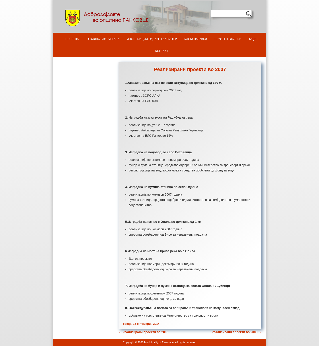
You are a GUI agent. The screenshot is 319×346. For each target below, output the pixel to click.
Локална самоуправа (102, 39)
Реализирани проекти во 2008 (236, 332)
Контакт (161, 51)
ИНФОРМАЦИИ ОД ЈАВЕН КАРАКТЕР (152, 39)
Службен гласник (228, 39)
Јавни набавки (195, 39)
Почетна (72, 39)
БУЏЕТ (253, 39)
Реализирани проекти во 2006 (143, 332)
